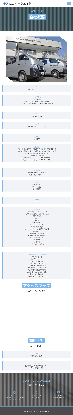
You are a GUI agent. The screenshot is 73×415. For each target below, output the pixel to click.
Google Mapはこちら (14, 399)
